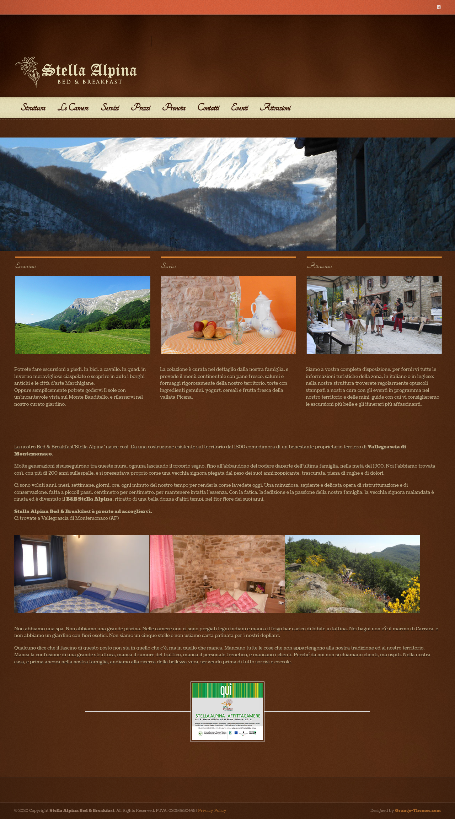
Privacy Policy (212, 810)
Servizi (109, 107)
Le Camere (72, 107)
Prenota (173, 107)
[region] (227, 194)
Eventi (239, 107)
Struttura (32, 107)
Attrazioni (274, 107)
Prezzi (140, 107)
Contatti (208, 107)
